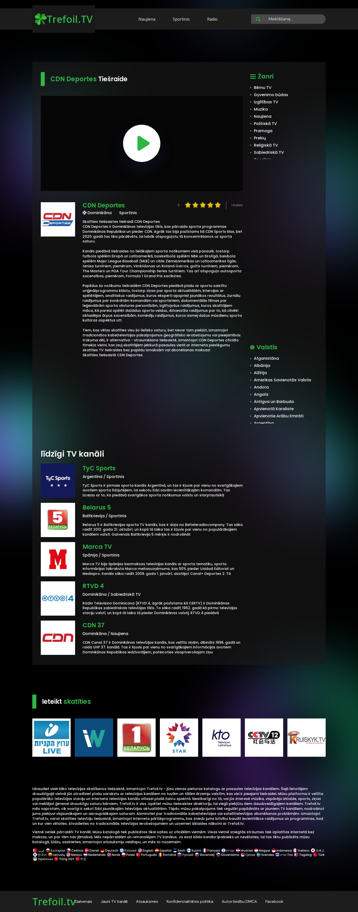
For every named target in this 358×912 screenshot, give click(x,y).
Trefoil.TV (64, 19)
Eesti (179, 850)
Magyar (262, 850)
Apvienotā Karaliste (274, 409)
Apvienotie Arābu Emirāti (279, 416)
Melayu (74, 855)
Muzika (261, 109)
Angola (261, 394)
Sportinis (181, 19)
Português (146, 855)
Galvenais (83, 901)
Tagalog (303, 855)
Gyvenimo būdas (271, 95)
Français (211, 850)
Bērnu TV (262, 87)
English (145, 850)
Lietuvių (56, 855)
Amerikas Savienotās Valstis (282, 380)
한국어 (39, 855)
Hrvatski (244, 850)
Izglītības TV (266, 102)
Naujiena (146, 19)
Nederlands (94, 855)
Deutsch (109, 850)
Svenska (265, 855)
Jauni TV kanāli (114, 901)
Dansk (92, 850)
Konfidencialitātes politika (190, 901)
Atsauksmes (147, 901)
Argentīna (264, 423)
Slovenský (205, 855)
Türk (318, 855)
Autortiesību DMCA (239, 901)
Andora (261, 387)
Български (55, 850)
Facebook (274, 901)
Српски (248, 855)
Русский (185, 855)
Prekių (260, 138)
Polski (128, 855)
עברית (228, 850)
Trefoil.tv (54, 901)
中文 (80, 859)
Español (163, 850)
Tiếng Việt (64, 859)
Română (167, 855)
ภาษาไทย (284, 855)
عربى (38, 850)
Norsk (113, 855)
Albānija (262, 365)
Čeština (75, 850)
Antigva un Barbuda (274, 401)
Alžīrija (260, 373)
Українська (42, 859)
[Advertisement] (179, 47)
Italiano (301, 850)
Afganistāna (266, 358)
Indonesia (281, 850)
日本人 (317, 850)
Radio (212, 19)
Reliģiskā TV (266, 145)
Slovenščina (228, 855)
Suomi (194, 850)
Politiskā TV (265, 123)
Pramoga (263, 131)
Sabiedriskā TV (269, 152)
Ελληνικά (128, 850)
